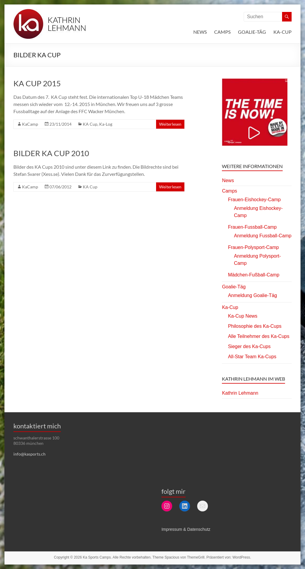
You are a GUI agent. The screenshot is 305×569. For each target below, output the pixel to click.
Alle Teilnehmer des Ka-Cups (258, 336)
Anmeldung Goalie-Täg (252, 295)
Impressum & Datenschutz (185, 529)
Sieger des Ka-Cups (249, 346)
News (200, 32)
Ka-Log (105, 124)
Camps (222, 32)
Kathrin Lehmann (240, 393)
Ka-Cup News (242, 316)
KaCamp (30, 124)
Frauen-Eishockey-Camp (254, 199)
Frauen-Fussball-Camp (252, 227)
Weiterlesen (170, 124)
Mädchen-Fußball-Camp (253, 274)
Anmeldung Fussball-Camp (262, 235)
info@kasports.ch (29, 453)
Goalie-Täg (252, 32)
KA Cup (90, 124)
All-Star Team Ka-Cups (252, 356)
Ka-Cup (282, 32)
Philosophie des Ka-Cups (254, 326)
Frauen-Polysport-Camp (253, 247)
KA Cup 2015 (37, 83)
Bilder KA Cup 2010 (51, 153)
